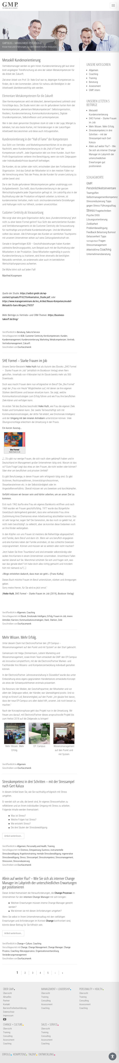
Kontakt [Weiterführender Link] (6, 1004)
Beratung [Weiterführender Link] (21, 332)
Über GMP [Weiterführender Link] (8, 989)
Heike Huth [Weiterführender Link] (31, 366)
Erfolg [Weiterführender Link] (50, 616)
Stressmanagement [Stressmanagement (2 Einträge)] (96, 244)
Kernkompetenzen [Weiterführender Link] (52, 335)
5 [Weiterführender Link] (47, 972)
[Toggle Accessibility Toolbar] (112, 1056)
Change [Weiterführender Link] (24, 947)
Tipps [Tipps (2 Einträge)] (103, 236)
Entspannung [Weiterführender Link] (35, 850)
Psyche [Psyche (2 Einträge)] (90, 215)
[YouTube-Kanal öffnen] (4, 1019)
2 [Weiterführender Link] (25, 972)
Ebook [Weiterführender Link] (23, 616)
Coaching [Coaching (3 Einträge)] (105, 249)
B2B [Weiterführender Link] (22, 335)
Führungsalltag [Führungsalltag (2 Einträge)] (108, 205)
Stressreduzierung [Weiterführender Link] (21, 861)
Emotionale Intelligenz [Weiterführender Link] (36, 616)
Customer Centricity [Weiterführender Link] (34, 335)
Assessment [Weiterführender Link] (95, 86)
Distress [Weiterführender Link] (24, 850)
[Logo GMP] (10, 5)
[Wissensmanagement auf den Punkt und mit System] (64, 733)
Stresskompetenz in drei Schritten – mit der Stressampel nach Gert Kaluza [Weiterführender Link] (38, 783)
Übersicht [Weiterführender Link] (7, 993)
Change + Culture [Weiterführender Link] (24, 943)
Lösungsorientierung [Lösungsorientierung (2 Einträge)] (96, 219)
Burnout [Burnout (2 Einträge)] (112, 232)
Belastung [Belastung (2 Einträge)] (102, 232)
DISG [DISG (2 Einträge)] (97, 215)
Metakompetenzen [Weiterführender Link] (58, 339)
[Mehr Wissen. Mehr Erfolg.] (14, 733)
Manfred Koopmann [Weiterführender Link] (12, 275)
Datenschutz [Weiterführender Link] (8, 1011)
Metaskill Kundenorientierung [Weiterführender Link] (21, 60)
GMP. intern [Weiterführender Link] (94, 90)
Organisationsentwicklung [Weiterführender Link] (47, 951)
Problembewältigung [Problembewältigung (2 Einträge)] (96, 228)
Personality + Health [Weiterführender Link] (90, 989)
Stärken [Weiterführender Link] (53, 620)
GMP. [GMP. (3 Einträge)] (89, 183)
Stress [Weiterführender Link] (23, 857)
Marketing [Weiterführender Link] (44, 339)
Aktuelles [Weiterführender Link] (7, 997)
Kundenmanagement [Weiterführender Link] (11, 339)
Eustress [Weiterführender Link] (46, 850)
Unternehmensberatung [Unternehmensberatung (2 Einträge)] (98, 254)
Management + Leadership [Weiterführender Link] (55, 989)
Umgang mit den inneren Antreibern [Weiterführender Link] (27, 418)
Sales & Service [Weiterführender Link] (33, 332)
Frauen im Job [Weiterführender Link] (59, 616)
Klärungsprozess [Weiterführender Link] (27, 951)
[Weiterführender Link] (14, 442)
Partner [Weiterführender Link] (6, 1000)
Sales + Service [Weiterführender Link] (49, 1024)
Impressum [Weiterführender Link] (8, 1015)
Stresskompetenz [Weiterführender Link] (47, 857)
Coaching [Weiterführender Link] (31, 612)
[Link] (63, 892)
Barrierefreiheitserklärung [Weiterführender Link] (14, 1008)
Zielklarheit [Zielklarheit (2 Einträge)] (92, 223)
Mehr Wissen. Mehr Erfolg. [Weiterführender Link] (19, 637)
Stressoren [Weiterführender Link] (7, 861)
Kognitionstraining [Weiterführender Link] (28, 853)
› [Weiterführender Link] (55, 972)
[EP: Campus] (39, 733)
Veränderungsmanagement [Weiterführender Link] (14, 954)
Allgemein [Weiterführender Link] (21, 612)
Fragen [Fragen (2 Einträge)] (102, 240)
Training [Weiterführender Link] (51, 846)
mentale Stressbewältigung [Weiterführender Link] (49, 853)
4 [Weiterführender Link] (40, 972)
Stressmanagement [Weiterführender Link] (64, 857)
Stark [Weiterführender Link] (46, 620)
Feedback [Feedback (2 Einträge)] (91, 232)
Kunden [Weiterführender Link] (64, 335)
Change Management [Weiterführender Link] (37, 947)
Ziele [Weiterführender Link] (60, 620)
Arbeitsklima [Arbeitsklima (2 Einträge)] (92, 249)
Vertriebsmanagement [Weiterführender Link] (12, 343)
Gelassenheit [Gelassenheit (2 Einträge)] (93, 236)
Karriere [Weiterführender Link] (15, 620)
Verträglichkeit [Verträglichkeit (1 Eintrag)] (92, 241)
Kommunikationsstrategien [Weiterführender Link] (31, 620)
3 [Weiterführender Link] (32, 972)
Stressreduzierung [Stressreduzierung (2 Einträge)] (95, 201)
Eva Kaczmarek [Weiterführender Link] (24, 347)
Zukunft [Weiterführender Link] (26, 343)
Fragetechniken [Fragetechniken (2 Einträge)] (103, 210)
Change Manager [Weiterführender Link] (55, 947)
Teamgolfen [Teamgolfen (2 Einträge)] (92, 192)
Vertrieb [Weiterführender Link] (70, 339)
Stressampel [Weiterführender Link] (32, 857)
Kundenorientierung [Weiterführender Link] (30, 339)
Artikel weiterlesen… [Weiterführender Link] (13, 836)
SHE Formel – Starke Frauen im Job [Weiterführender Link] (24, 360)
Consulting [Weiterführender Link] (46, 1000)
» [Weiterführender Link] (62, 972)
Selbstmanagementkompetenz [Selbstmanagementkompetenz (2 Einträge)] (102, 197)
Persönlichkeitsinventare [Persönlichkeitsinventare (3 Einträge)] (101, 188)
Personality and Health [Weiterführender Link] (36, 846)
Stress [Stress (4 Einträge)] (90, 210)
